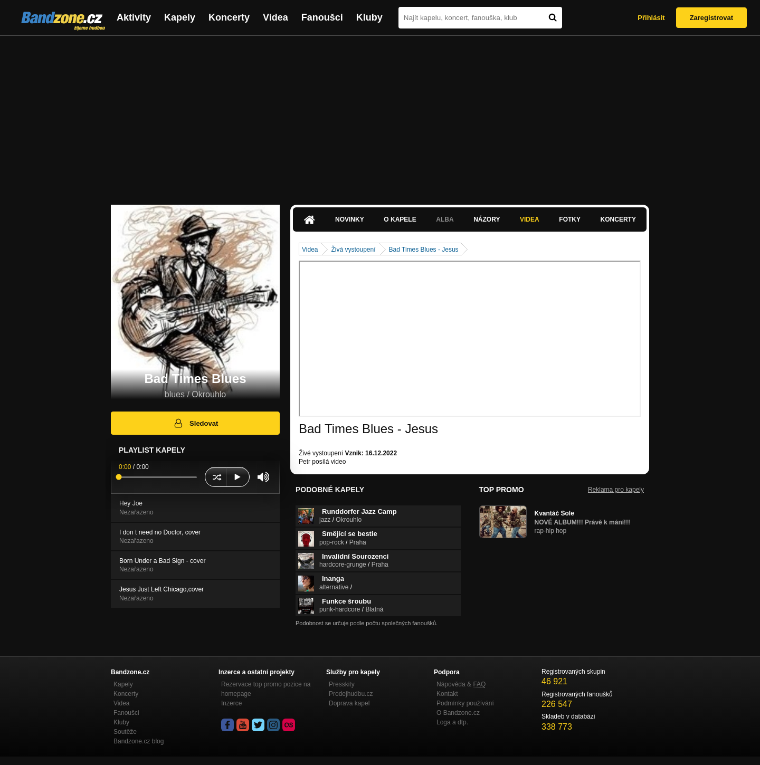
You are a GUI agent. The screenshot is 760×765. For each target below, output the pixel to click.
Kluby (369, 17)
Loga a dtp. (452, 722)
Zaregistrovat (711, 18)
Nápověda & (461, 684)
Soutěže (125, 731)
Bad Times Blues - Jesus (424, 249)
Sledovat (195, 423)
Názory (486, 219)
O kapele (400, 219)
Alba (444, 219)
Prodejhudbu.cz (351, 693)
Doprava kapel (349, 703)
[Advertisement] (380, 115)
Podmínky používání (465, 703)
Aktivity (134, 17)
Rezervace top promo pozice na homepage (265, 689)
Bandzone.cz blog (138, 741)
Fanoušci (322, 17)
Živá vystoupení (353, 249)
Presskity (342, 684)
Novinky (349, 219)
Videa (275, 17)
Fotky (570, 219)
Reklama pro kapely (616, 489)
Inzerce (231, 703)
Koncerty (229, 17)
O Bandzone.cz (458, 712)
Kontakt (447, 693)
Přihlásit (651, 18)
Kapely (179, 17)
